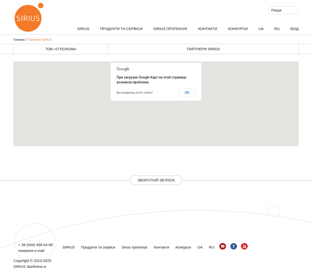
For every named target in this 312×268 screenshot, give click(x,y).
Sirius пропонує (170, 29)
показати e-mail (31, 250)
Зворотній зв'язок (156, 180)
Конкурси (238, 29)
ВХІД (294, 29)
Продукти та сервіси (121, 29)
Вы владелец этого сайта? (135, 92)
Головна (19, 39)
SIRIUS (83, 29)
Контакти (207, 29)
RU (277, 29)
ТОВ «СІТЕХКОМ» (61, 49)
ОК (187, 93)
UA (260, 29)
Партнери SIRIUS (40, 39)
